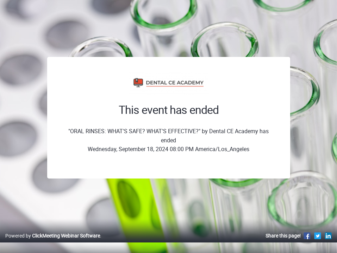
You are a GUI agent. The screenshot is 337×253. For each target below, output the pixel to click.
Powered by (52, 243)
